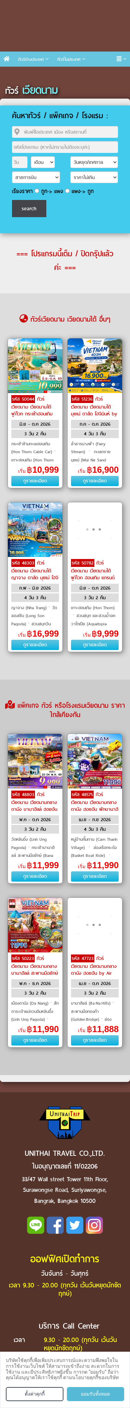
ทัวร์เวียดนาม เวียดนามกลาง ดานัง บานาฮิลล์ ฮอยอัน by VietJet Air (34, 805)
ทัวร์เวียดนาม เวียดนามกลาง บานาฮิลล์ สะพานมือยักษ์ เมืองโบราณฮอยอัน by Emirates (34, 972)
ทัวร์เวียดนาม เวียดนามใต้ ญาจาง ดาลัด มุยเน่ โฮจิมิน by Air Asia (34, 574)
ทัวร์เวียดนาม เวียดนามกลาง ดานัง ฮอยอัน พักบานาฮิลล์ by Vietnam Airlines (94, 805)
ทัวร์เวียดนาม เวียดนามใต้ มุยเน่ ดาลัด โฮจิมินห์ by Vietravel (94, 410)
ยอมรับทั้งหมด (95, 1394)
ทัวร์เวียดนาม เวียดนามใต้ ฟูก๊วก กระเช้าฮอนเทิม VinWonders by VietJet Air (35, 413)
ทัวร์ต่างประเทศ (31, 59)
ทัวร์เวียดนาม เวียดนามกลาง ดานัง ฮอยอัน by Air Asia (94, 969)
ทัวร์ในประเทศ (68, 59)
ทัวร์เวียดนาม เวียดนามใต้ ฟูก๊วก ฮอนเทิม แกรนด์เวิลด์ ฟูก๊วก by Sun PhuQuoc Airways (93, 577)
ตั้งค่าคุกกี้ (35, 1394)
